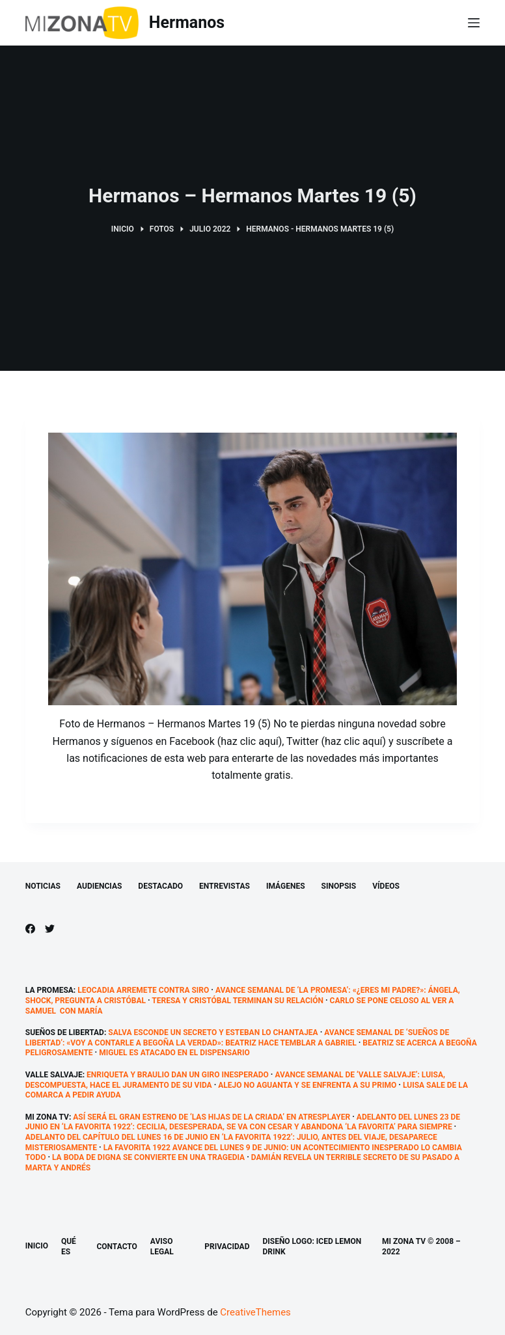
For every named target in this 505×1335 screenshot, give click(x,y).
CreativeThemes (255, 1312)
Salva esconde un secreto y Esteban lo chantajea (213, 1032)
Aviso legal (162, 1246)
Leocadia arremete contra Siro (143, 990)
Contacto (116, 1246)
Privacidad (226, 1246)
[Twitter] (50, 929)
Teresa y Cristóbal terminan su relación (237, 1000)
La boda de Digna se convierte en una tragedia (148, 1157)
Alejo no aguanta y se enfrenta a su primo (307, 1085)
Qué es (68, 1246)
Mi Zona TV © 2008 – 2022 (421, 1246)
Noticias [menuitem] (43, 886)
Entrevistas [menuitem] (224, 886)
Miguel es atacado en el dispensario (174, 1052)
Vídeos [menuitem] (386, 886)
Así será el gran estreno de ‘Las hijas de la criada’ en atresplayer (211, 1117)
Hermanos (187, 22)
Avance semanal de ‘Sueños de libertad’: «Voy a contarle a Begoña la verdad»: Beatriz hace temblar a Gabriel (237, 1037)
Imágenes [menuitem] (285, 886)
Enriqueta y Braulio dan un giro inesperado (178, 1074)
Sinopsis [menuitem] (339, 886)
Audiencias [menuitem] (99, 886)
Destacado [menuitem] (160, 886)
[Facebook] (30, 929)
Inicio (36, 1245)
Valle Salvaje (54, 1074)
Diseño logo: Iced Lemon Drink (311, 1246)
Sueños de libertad (64, 1032)
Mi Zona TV (47, 1117)
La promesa (49, 990)
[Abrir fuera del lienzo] (474, 23)
